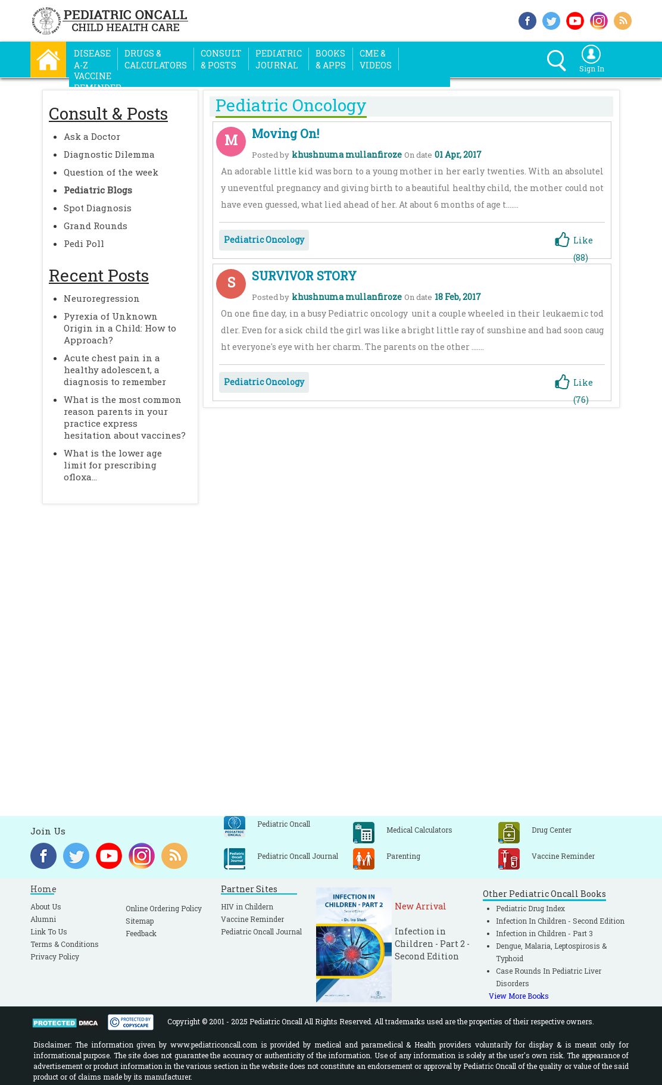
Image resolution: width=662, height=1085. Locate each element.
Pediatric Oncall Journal (261, 931)
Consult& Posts (221, 59)
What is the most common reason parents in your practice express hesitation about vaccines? (125, 417)
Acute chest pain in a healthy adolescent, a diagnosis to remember (115, 369)
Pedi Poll (84, 243)
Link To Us (48, 931)
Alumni (43, 919)
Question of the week (111, 172)
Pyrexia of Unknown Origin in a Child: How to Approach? (120, 328)
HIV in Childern (247, 906)
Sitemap (140, 920)
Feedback (141, 933)
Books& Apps (331, 59)
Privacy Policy (54, 956)
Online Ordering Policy (164, 908)
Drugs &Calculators (155, 59)
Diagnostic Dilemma (109, 154)
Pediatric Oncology (264, 239)
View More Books (519, 995)
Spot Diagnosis (98, 208)
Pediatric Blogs (98, 190)
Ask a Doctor (92, 136)
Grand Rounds (95, 226)
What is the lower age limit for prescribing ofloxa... (113, 465)
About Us (45, 906)
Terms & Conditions (64, 944)
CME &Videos (376, 59)
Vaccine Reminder (252, 919)
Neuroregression (102, 298)
